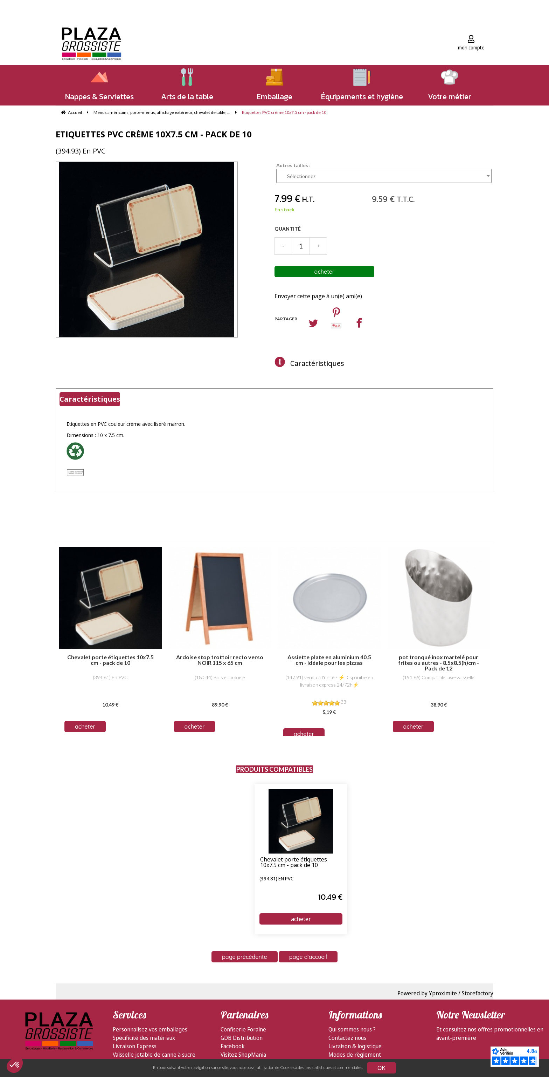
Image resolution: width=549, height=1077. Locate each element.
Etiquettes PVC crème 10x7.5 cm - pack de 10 (154, 134)
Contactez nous (347, 1038)
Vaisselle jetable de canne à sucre (154, 1054)
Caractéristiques (317, 363)
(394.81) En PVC (276, 879)
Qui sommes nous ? (352, 1029)
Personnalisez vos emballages (150, 1029)
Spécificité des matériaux (144, 1038)
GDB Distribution (242, 1038)
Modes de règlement (354, 1054)
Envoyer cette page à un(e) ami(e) (318, 296)
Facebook (233, 1046)
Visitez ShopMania (243, 1054)
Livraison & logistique (355, 1046)
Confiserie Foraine (243, 1029)
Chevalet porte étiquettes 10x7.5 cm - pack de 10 (293, 863)
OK (381, 1067)
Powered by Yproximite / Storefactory (445, 993)
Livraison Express (135, 1046)
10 (330, 897)
